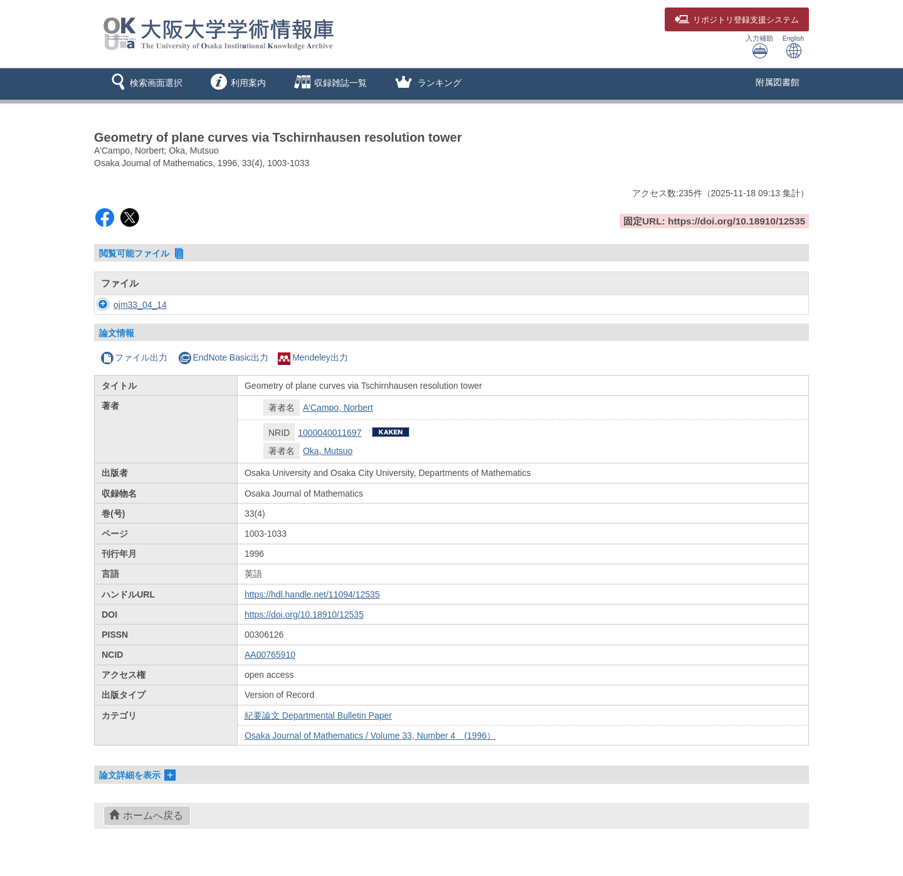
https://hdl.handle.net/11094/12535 (312, 594)
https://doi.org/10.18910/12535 (304, 615)
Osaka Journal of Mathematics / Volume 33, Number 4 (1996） (370, 736)
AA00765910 (270, 655)
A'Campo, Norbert (338, 408)
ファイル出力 (133, 357)
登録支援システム (737, 20)
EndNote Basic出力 (223, 357)
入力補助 (759, 46)
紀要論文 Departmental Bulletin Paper (318, 715)
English (793, 46)
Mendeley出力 (313, 357)
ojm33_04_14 (127, 305)
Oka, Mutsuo (327, 451)
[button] (144, 84)
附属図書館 (778, 82)
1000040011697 (329, 433)
